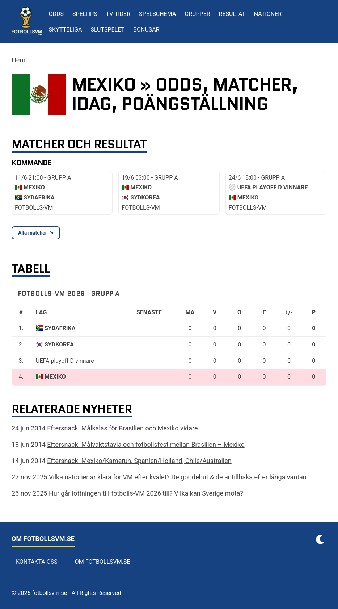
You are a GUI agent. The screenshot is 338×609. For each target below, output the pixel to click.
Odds (56, 13)
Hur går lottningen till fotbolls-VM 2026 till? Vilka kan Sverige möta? (146, 493)
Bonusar (146, 29)
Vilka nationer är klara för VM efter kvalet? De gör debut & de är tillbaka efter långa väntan (178, 477)
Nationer (268, 13)
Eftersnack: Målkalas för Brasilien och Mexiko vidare (122, 428)
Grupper (197, 13)
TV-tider (118, 13)
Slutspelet (107, 29)
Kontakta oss (37, 561)
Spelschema (157, 13)
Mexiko (55, 376)
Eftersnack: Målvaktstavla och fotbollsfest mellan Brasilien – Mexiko (145, 444)
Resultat (232, 13)
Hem (18, 60)
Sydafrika (60, 328)
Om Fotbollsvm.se (102, 561)
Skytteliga (65, 29)
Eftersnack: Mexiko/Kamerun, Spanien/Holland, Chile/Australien (139, 461)
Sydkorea (59, 344)
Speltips (84, 13)
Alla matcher (32, 233)
